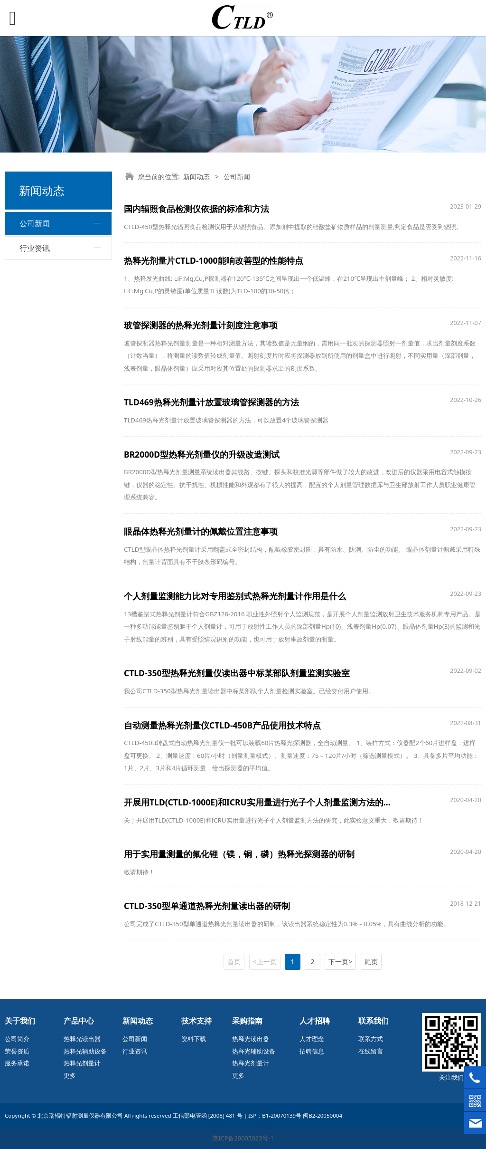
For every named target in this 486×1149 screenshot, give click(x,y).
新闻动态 (196, 176)
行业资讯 (34, 248)
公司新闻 (34, 223)
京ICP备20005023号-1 (243, 1138)
